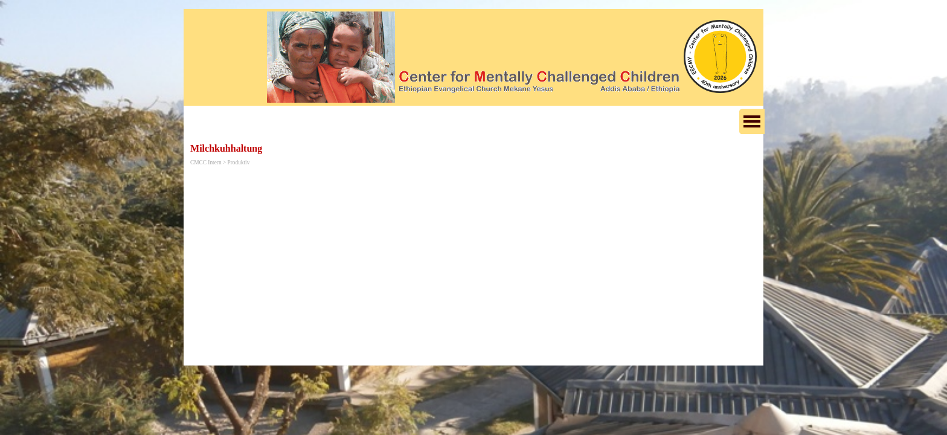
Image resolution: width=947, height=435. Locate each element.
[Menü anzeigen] (752, 121)
